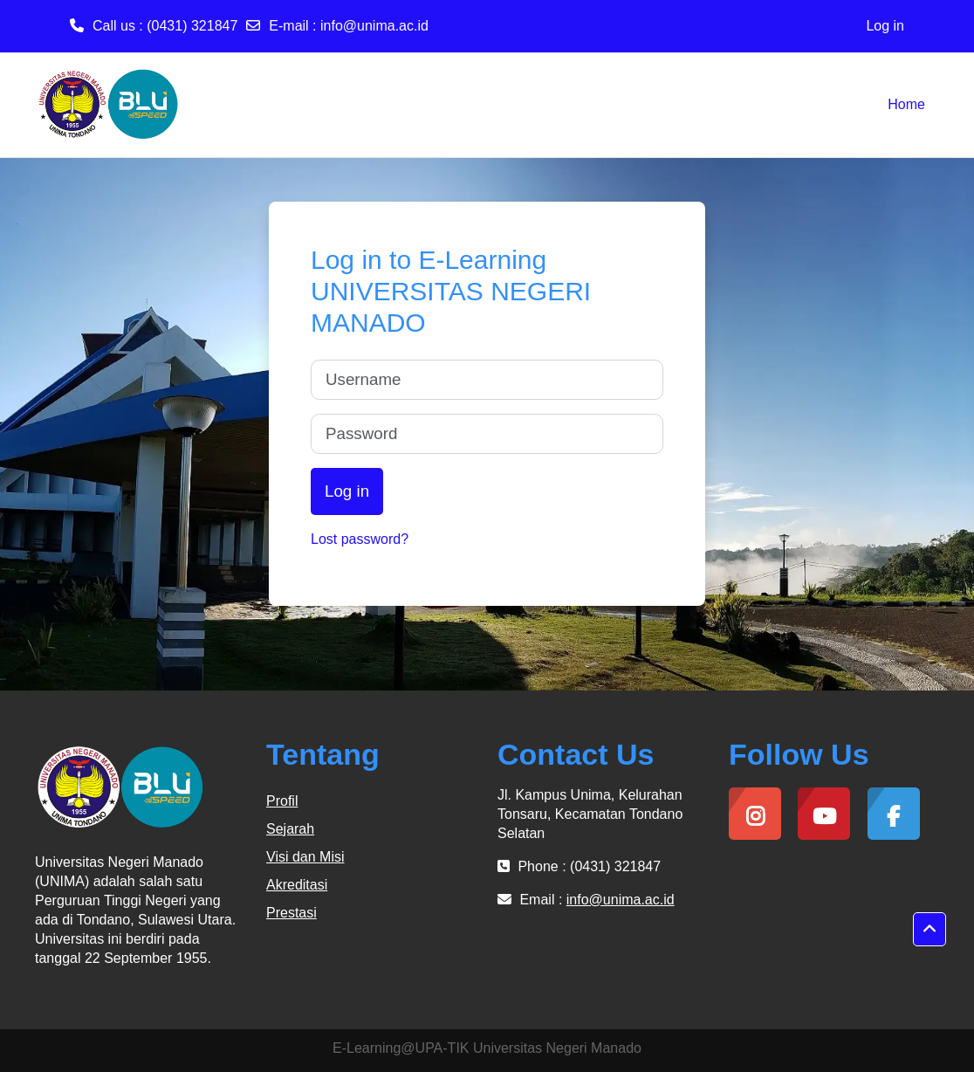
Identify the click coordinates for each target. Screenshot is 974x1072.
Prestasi (291, 912)
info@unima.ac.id (374, 25)
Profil (282, 801)
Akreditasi (296, 884)
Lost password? (359, 539)
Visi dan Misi (305, 856)
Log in (885, 25)
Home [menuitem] (906, 104)
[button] (929, 929)
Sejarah (290, 828)
